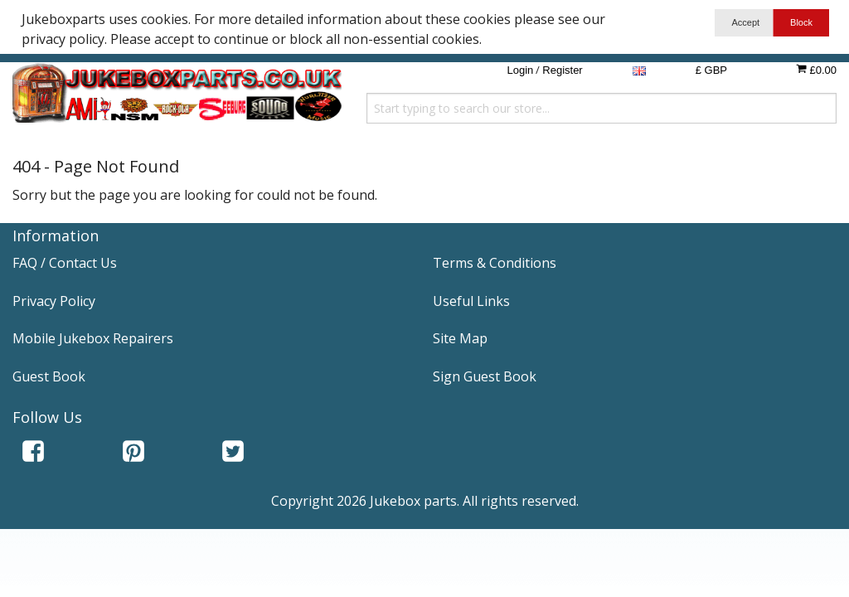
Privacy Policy (53, 301)
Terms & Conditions (494, 263)
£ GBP (711, 70)
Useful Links (471, 301)
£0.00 (816, 69)
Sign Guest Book (484, 376)
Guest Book (48, 376)
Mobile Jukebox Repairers (92, 338)
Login (520, 70)
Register (562, 70)
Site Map (460, 338)
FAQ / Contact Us (64, 263)
